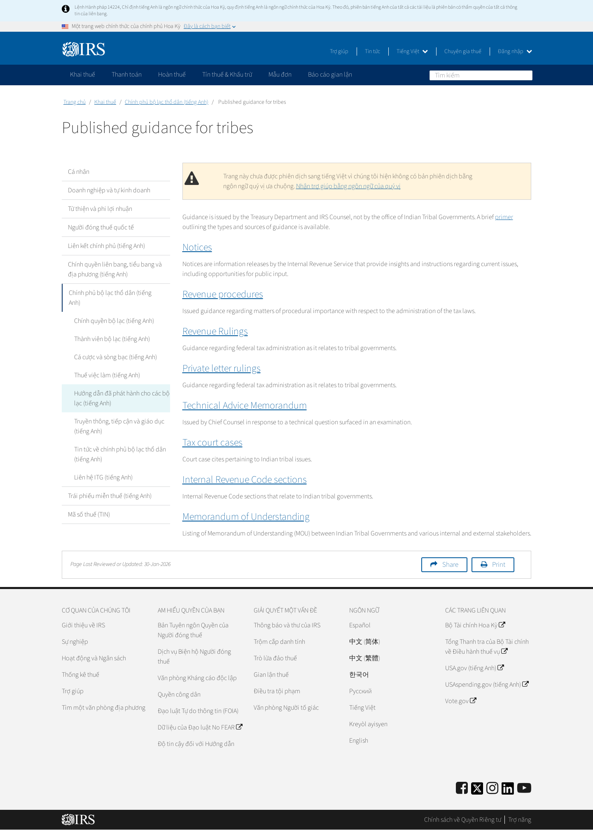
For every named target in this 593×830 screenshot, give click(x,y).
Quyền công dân (179, 694)
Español (360, 625)
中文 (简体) (364, 641)
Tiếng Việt (412, 51)
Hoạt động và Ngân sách (94, 658)
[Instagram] (492, 789)
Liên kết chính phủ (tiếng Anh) (106, 245)
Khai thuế (105, 102)
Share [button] (450, 565)
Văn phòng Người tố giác (286, 707)
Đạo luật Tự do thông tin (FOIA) (198, 710)
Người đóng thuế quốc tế (101, 227)
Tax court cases (212, 442)
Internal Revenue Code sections (244, 479)
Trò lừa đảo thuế (275, 658)
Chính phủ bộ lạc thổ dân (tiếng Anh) (166, 102)
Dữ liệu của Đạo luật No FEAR (200, 727)
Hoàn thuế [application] (172, 74)
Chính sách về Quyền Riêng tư (462, 820)
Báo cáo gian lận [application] (330, 74)
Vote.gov (460, 701)
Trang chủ (74, 102)
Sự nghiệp (75, 641)
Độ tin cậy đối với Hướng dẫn (196, 743)
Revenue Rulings (215, 331)
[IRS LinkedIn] (508, 791)
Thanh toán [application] (127, 74)
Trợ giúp (339, 51)
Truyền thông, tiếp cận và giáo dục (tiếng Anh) (119, 426)
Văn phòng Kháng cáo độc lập (197, 678)
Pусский (360, 691)
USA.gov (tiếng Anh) (474, 668)
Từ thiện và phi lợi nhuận (100, 208)
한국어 (359, 674)
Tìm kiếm (526, 75)
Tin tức (372, 51)
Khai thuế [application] (82, 74)
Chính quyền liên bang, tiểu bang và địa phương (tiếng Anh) (115, 269)
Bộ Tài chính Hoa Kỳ (475, 625)
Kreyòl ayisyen (368, 724)
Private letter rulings (221, 368)
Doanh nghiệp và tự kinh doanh (109, 190)
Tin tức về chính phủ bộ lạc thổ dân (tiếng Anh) (120, 454)
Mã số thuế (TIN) (89, 514)
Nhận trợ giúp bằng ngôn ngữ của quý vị (348, 186)
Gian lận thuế (271, 674)
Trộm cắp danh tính (279, 641)
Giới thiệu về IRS (83, 625)
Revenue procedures (222, 294)
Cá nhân (78, 171)
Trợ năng (519, 820)
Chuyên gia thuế (462, 51)
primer (504, 217)
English (358, 740)
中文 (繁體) (364, 658)
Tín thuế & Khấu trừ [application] (227, 74)
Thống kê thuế (80, 674)
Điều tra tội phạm (277, 691)
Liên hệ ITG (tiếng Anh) (103, 477)
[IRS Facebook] (462, 789)
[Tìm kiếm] (481, 75)
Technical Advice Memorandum (244, 405)
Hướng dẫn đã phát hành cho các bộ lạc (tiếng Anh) (122, 398)
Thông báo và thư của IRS (287, 625)
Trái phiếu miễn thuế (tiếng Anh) (110, 495)
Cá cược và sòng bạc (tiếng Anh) (115, 357)
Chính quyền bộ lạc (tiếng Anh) (114, 320)
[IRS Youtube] (524, 789)
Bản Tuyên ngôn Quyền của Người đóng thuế (193, 630)
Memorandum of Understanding (246, 517)
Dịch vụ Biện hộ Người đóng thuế (194, 656)
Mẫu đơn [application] (280, 74)
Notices (197, 247)
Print (498, 565)
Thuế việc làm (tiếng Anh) (107, 375)
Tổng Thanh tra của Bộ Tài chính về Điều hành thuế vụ (487, 646)
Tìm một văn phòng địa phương (103, 707)
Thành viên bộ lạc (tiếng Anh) (112, 339)
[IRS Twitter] (477, 791)
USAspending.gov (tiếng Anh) (486, 684)
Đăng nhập (515, 51)
